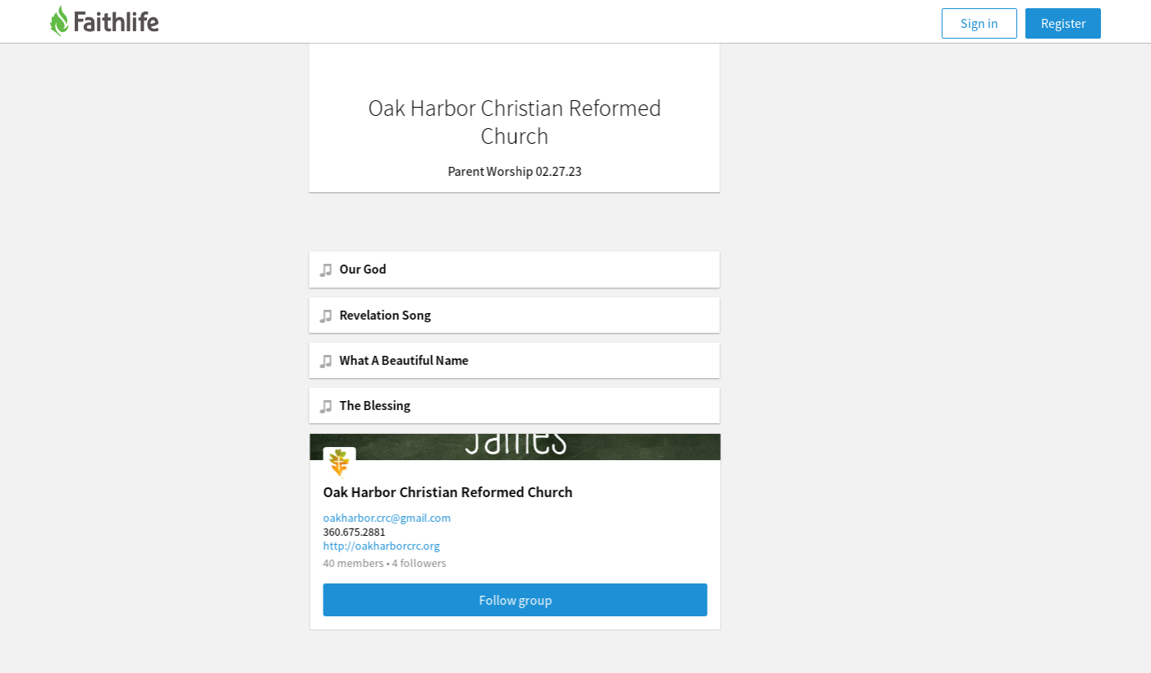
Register (1063, 23)
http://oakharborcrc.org (442, 545)
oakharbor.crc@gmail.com (448, 517)
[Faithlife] (114, 23)
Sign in (979, 23)
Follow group (576, 600)
